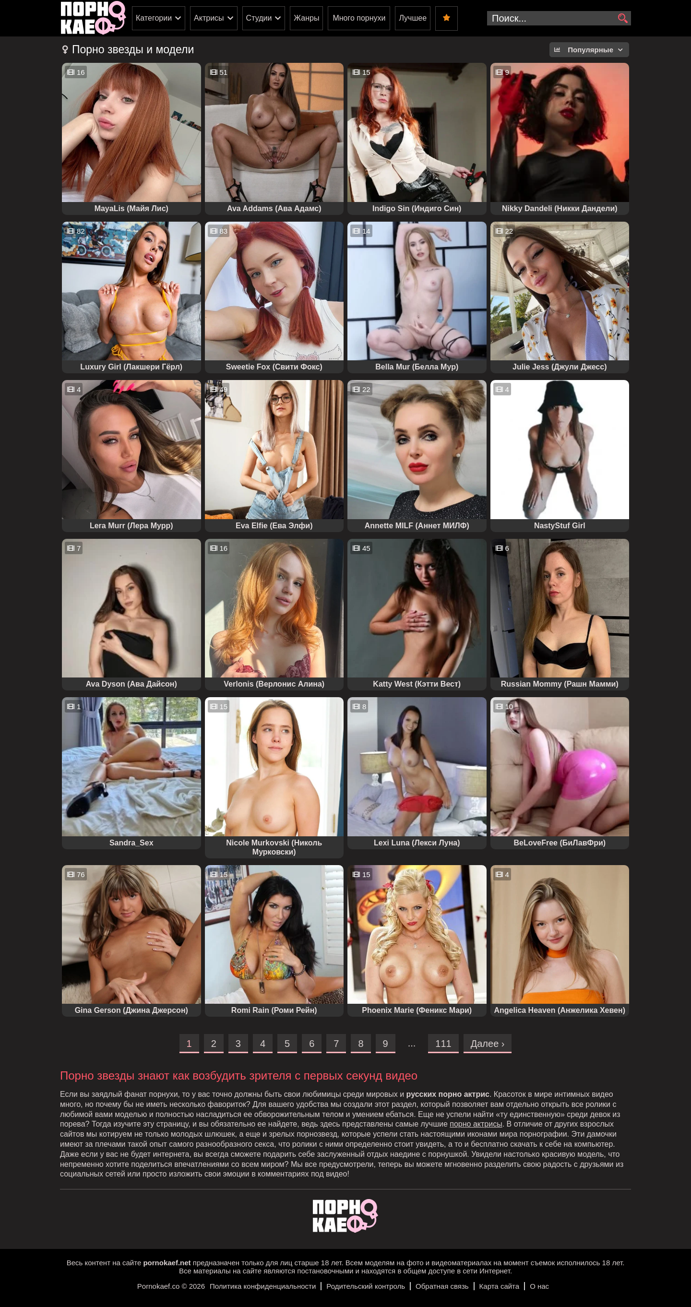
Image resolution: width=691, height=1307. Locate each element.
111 (443, 1043)
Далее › (488, 1043)
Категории (154, 18)
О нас (539, 1286)
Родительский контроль (365, 1286)
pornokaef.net (167, 1263)
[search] (622, 19)
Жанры (306, 18)
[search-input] (559, 18)
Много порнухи (359, 18)
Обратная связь (442, 1286)
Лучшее (413, 18)
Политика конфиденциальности (263, 1286)
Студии (259, 18)
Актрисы (209, 18)
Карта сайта (499, 1286)
